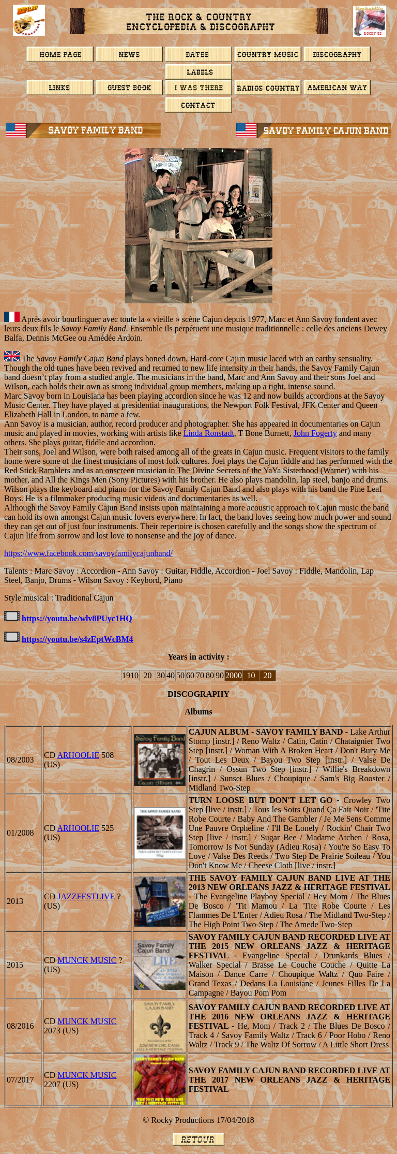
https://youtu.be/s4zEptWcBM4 (77, 639)
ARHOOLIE (78, 755)
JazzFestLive (86, 896)
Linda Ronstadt (209, 433)
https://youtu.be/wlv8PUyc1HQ (77, 618)
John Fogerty (315, 433)
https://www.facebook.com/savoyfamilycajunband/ (88, 553)
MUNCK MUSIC (86, 960)
